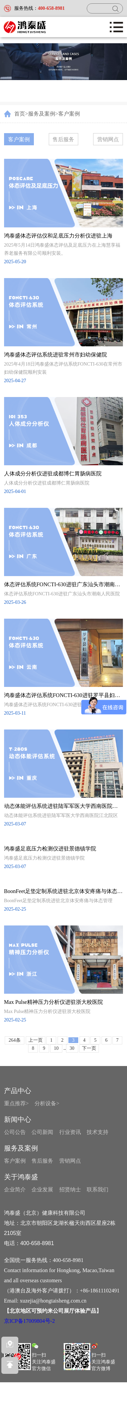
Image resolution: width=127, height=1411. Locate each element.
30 (72, 1048)
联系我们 (97, 1189)
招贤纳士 (70, 1189)
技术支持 (97, 1132)
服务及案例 (41, 114)
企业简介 (15, 1189)
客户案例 (69, 114)
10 (56, 1048)
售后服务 (63, 139)
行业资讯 (70, 1132)
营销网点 (108, 139)
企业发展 (42, 1189)
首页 (19, 114)
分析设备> (47, 1103)
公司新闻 (42, 1132)
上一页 (35, 1040)
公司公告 (15, 1132)
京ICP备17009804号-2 (29, 1321)
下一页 (89, 1048)
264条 (15, 1040)
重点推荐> (16, 1103)
